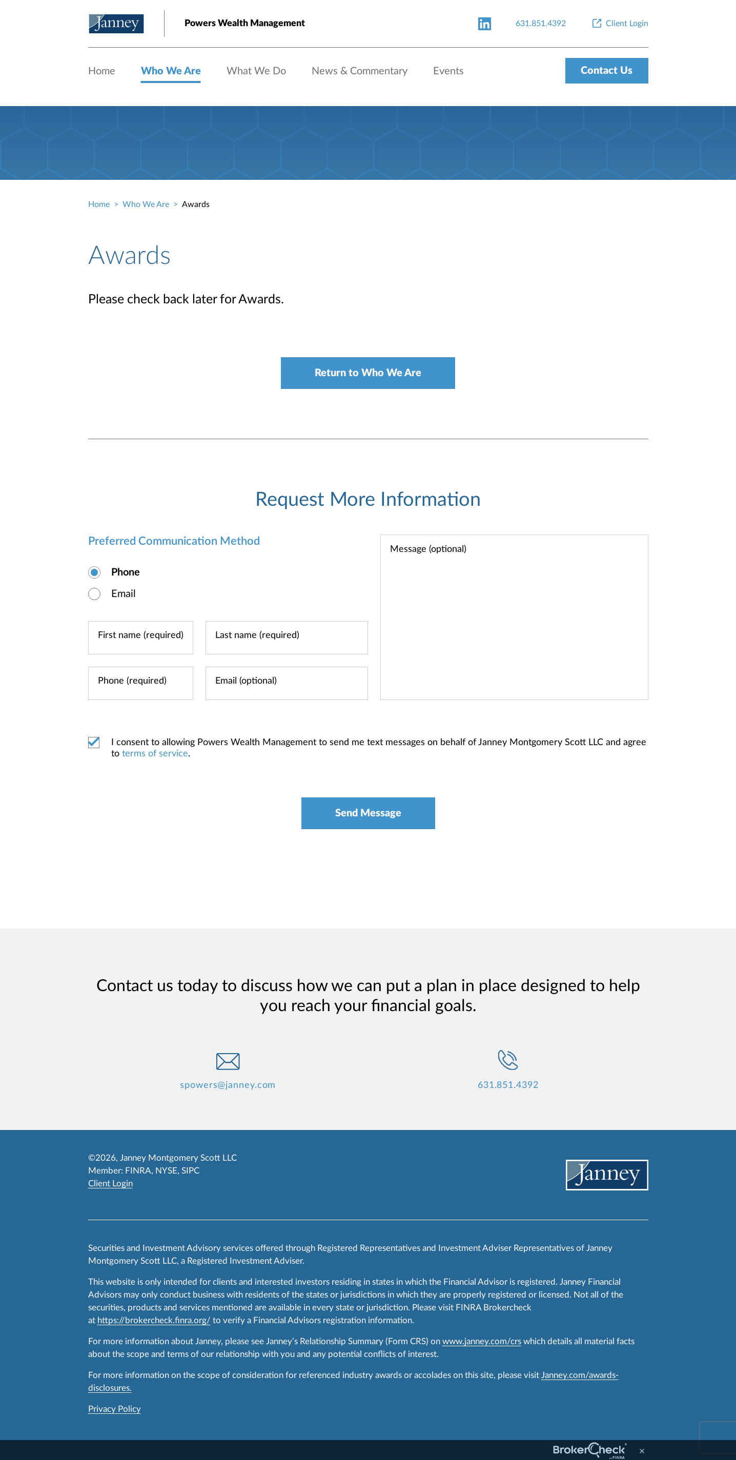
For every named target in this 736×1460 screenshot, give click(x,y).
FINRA (138, 1170)
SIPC (190, 1170)
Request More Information (368, 499)
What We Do (256, 71)
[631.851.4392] (541, 23)
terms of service (155, 753)
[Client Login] (619, 23)
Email (123, 594)
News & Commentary (359, 71)
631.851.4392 (508, 1085)
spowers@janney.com (228, 1085)
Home (101, 71)
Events (448, 71)
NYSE (166, 1170)
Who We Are (171, 71)
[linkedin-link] (484, 23)
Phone (125, 572)
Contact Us (606, 71)
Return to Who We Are (368, 373)
